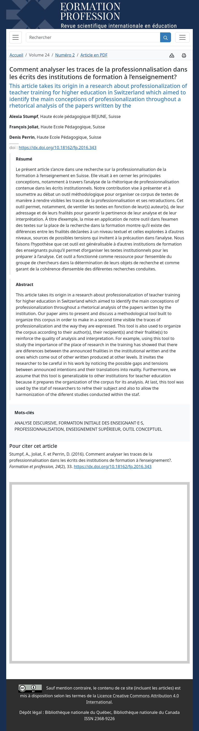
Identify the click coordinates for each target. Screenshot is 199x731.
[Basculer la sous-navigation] (182, 37)
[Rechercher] (93, 37)
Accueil (16, 55)
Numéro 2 (65, 55)
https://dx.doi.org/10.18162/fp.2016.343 (57, 147)
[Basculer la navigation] (15, 37)
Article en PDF (93, 55)
